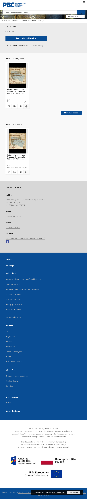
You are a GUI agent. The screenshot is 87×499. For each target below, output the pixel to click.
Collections (16, 21)
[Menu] (84, 2)
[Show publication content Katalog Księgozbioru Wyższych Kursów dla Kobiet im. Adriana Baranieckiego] (20, 106)
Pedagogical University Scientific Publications (23, 279)
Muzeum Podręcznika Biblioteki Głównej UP (23, 289)
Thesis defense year (14, 352)
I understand (73, 492)
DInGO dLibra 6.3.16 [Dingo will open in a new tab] (26, 492)
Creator (9, 341)
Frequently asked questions (17, 376)
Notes (8, 357)
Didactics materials (13, 309)
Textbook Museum (13, 284)
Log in (8, 402)
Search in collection (26, 38)
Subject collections (13, 294)
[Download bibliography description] (14, 106)
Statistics (9, 386)
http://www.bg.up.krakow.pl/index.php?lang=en (25, 238)
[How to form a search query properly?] (83, 16)
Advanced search (73, 17)
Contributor (10, 347)
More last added (71, 113)
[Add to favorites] (8, 106)
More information (58, 492)
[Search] (81, 12)
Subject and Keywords (14, 362)
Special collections (29, 21)
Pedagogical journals (14, 304)
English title (10, 336)
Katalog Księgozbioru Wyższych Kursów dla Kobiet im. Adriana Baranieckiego (16, 91)
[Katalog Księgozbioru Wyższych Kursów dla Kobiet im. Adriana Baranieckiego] (17, 75)
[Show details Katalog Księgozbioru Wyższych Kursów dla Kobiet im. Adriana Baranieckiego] (26, 106)
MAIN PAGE (6, 21)
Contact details (12, 381)
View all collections (13, 317)
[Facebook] (7, 242)
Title (8, 331)
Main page (9, 266)
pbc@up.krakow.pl (13, 227)
